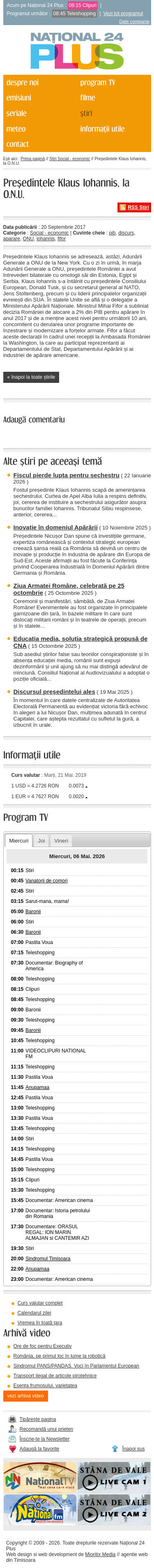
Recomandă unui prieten (47, 1429)
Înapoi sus (133, 1449)
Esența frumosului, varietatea (45, 1385)
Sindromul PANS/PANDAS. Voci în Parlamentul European (76, 1366)
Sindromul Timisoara (47, 1259)
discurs (126, 233)
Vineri (61, 841)
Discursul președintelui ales (54, 691)
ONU (28, 239)
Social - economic (49, 233)
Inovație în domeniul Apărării (56, 527)
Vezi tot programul (123, 13)
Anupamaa (37, 1087)
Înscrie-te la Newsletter (45, 1439)
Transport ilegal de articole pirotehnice (55, 1376)
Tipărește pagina (38, 1419)
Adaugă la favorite (40, 1449)
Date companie (135, 21)
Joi (41, 841)
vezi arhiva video (25, 1396)
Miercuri (18, 841)
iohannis (46, 239)
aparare (11, 239)
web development (57, 1554)
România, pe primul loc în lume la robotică (60, 1356)
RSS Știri (138, 207)
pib (112, 233)
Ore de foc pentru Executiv (43, 1346)
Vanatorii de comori (46, 881)
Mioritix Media (100, 1554)
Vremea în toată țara (40, 1323)
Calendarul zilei (34, 1313)
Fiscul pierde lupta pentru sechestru (67, 475)
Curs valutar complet (40, 1303)
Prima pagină (33, 159)
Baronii (33, 911)
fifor (61, 239)
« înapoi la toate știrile (31, 377)
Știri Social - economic (69, 159)
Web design (19, 1554)
